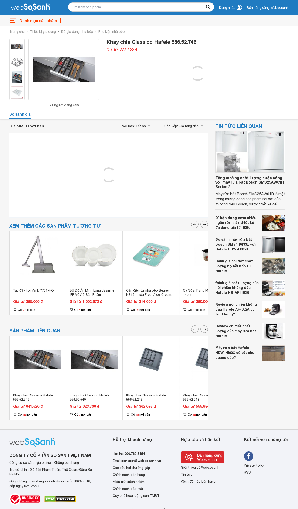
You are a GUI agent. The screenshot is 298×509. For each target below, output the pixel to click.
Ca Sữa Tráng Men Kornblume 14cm (206, 293)
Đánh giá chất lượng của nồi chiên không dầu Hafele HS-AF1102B (237, 287)
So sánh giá (20, 114)
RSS (247, 472)
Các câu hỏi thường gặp (131, 468)
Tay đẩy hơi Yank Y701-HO (33, 290)
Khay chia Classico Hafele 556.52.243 (146, 397)
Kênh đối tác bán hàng (198, 481)
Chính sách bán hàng (129, 475)
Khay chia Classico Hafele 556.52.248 (203, 397)
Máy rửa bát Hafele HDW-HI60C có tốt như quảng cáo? (235, 352)
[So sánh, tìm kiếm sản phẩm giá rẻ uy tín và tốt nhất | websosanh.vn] (30, 7)
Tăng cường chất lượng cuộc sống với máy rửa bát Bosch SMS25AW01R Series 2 (249, 182)
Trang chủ (17, 32)
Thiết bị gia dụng (43, 32)
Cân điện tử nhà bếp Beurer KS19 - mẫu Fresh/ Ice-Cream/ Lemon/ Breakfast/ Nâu (149, 295)
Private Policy (254, 465)
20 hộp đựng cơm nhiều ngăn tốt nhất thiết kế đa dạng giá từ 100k (235, 222)
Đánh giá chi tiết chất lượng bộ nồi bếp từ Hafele (234, 266)
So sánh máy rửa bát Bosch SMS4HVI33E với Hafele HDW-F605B (235, 244)
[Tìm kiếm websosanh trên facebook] (248, 456)
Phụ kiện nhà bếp (111, 32)
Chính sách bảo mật (128, 489)
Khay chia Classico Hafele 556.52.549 (89, 397)
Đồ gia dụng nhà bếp (77, 32)
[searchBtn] (208, 7)
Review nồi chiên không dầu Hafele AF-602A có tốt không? (236, 309)
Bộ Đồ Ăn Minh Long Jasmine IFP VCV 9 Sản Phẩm (92, 293)
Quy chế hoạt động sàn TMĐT (136, 496)
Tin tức (186, 474)
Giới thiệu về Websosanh (200, 467)
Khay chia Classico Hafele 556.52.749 (33, 397)
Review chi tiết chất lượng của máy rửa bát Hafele (235, 331)
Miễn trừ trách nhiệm (129, 482)
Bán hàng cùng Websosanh (268, 8)
